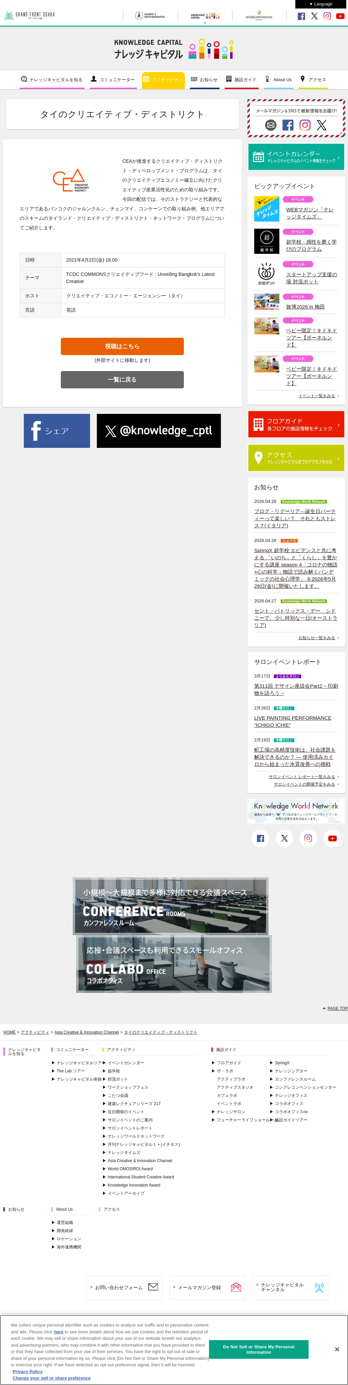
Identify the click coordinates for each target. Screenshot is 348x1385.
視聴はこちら (122, 346)
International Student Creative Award (138, 1177)
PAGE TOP (338, 1008)
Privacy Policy (27, 1372)
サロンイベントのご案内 (127, 1120)
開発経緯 (62, 1230)
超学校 (111, 1071)
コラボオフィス (286, 1103)
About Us (283, 79)
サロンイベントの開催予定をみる (304, 784)
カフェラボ (227, 1095)
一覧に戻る (122, 379)
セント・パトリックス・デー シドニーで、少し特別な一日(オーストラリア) (295, 618)
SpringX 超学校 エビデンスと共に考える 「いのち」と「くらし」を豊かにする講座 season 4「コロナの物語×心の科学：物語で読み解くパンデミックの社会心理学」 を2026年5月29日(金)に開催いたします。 (295, 568)
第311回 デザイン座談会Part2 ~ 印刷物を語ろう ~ (296, 689)
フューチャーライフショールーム (244, 1120)
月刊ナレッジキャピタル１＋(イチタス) (141, 1144)
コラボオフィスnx (288, 1111)
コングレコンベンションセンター (302, 1087)
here (58, 1333)
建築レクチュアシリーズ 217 (131, 1103)
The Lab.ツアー (68, 1071)
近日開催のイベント (123, 1111)
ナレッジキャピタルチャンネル (282, 1287)
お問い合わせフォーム (119, 1287)
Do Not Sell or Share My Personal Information (258, 1351)
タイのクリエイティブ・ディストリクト (160, 1032)
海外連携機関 (66, 1247)
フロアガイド (226, 1062)
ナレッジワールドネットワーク (133, 1136)
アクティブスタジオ (235, 1087)
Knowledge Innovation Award (131, 1185)
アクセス (317, 79)
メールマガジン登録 (199, 1287)
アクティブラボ (231, 1079)
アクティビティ (167, 79)
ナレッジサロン (228, 1111)
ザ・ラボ (222, 1071)
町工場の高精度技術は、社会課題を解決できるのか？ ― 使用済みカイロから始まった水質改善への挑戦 (295, 757)
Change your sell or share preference (52, 1379)
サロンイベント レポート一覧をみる (302, 777)
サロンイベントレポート (127, 1128)
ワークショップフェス (125, 1087)
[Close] (337, 1351)
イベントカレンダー (123, 1062)
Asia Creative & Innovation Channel (86, 1032)
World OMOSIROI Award (127, 1169)
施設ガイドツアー (288, 1120)
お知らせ (209, 79)
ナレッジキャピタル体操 (76, 1079)
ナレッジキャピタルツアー (78, 1062)
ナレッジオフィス (288, 1095)
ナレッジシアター (288, 1071)
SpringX (279, 1062)
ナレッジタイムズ (121, 1152)
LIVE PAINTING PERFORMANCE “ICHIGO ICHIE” (292, 721)
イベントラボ (229, 1103)
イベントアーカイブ (123, 1193)
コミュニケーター (117, 79)
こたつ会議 (115, 1095)
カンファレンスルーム (292, 1079)
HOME (9, 1032)
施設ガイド (245, 79)
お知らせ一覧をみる (316, 638)
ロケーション (66, 1239)
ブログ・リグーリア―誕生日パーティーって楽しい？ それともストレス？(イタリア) (295, 518)
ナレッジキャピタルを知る (56, 79)
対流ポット (115, 1079)
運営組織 (62, 1222)
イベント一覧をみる (316, 396)
